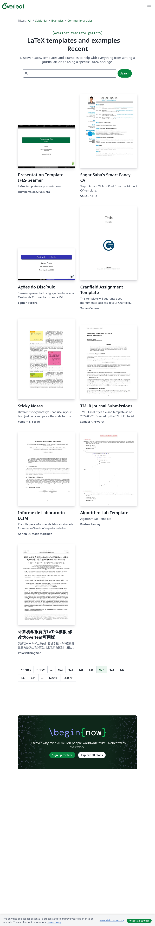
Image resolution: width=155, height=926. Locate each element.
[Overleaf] (13, 6)
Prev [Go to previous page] (40, 670)
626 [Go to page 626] (91, 670)
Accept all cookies (139, 920)
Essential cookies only (112, 920)
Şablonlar (41, 20)
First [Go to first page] (26, 670)
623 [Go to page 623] (60, 670)
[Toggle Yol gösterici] (149, 5)
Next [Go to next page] (53, 678)
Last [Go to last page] (68, 678)
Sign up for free (62, 755)
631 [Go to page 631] (33, 678)
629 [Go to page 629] (122, 670)
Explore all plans (92, 755)
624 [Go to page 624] (70, 670)
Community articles (80, 20)
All (29, 20)
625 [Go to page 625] (81, 670)
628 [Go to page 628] (111, 670)
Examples (57, 20)
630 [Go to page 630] (23, 678)
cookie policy (54, 922)
